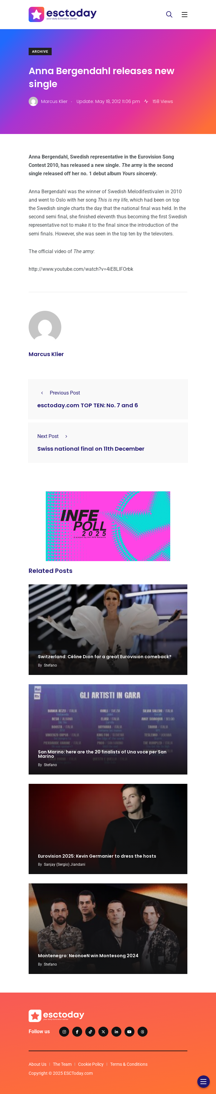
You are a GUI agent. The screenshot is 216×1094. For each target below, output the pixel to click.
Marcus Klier (46, 354)
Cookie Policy (91, 1064)
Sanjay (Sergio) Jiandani (64, 864)
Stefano (50, 665)
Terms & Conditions (129, 1064)
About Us (37, 1064)
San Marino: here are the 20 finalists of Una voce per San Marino (102, 754)
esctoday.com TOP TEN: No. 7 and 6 (87, 405)
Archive (40, 52)
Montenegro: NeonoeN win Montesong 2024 (88, 956)
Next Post (54, 436)
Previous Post (58, 393)
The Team (62, 1064)
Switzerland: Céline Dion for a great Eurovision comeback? (104, 657)
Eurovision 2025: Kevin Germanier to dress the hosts (97, 856)
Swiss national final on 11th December (90, 449)
